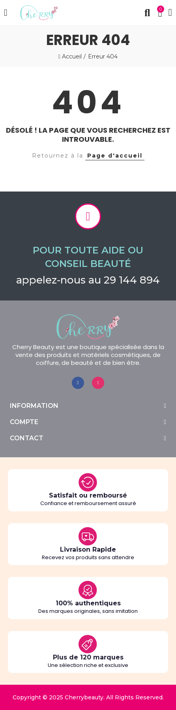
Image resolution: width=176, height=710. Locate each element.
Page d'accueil (114, 155)
